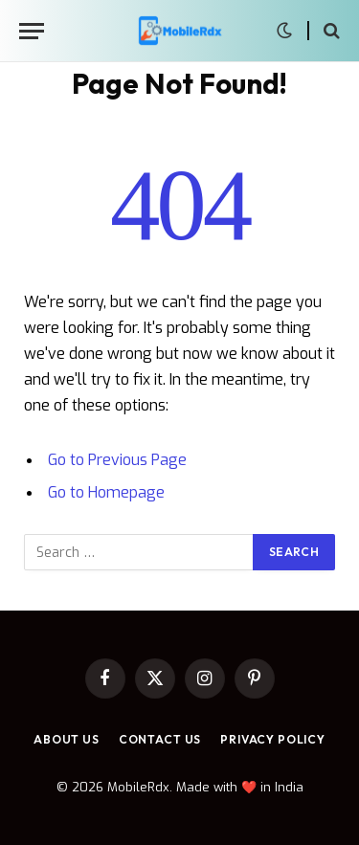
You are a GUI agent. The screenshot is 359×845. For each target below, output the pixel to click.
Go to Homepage (106, 492)
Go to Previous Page (117, 460)
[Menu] (31, 31)
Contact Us (160, 739)
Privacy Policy (272, 739)
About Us (67, 739)
